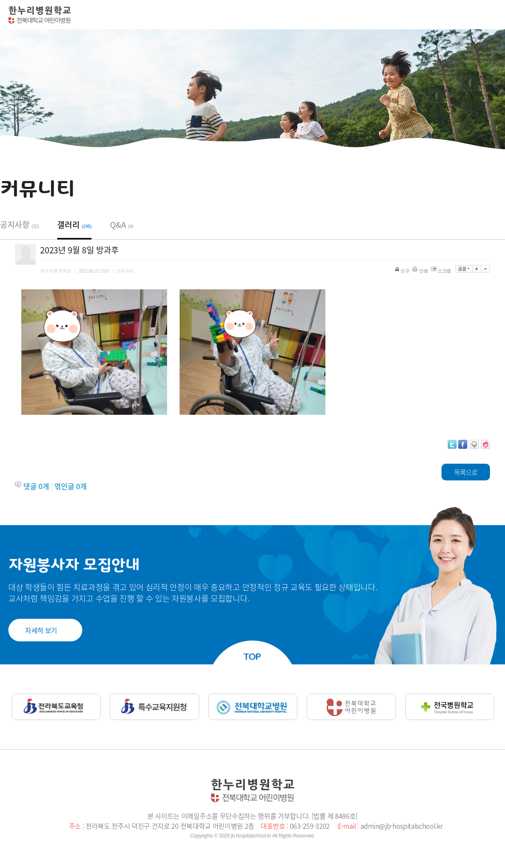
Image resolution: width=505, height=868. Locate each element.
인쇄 (421, 271)
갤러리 (74, 224)
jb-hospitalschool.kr (251, 836)
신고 (402, 271)
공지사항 (19, 224)
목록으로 (465, 472)
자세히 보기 (41, 630)
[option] (94, 352)
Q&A (121, 224)
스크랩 (441, 271)
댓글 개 (36, 486)
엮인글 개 (70, 486)
